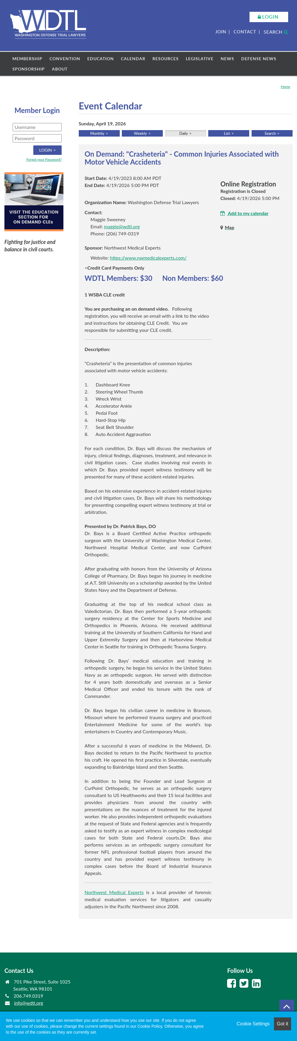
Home (285, 86)
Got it (282, 1023)
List (227, 133)
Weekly (140, 133)
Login (270, 17)
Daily (183, 133)
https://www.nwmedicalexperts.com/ (148, 257)
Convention (65, 58)
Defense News (258, 58)
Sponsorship (28, 69)
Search (276, 32)
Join (220, 32)
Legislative (200, 58)
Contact (245, 32)
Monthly (97, 133)
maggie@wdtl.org (122, 226)
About (60, 69)
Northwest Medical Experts (114, 892)
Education (100, 58)
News (227, 58)
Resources (165, 58)
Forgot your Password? (44, 159)
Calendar (133, 58)
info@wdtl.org (28, 1003)
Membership (27, 58)
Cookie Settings (253, 1023)
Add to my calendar (244, 213)
